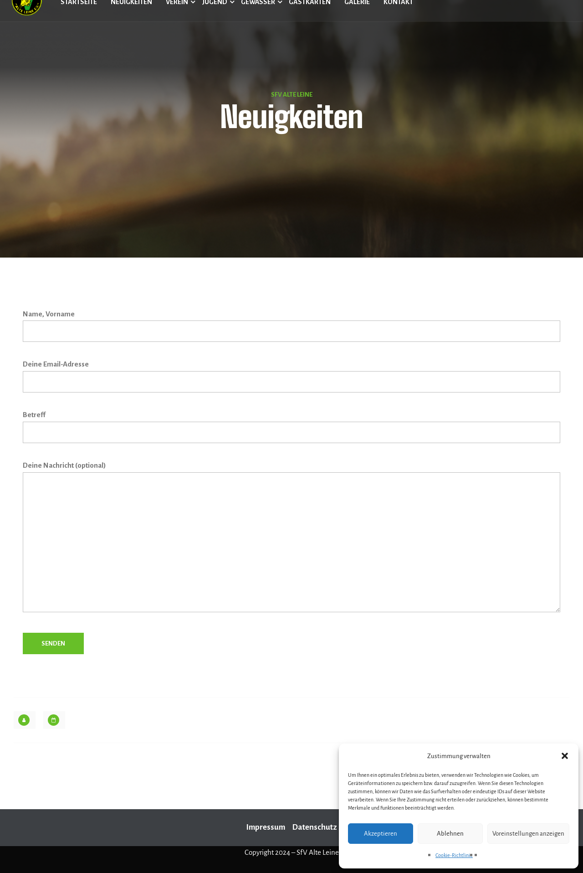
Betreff (291, 427)
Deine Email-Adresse (291, 376)
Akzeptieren (380, 833)
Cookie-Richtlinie (454, 855)
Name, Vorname (291, 326)
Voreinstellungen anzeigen (528, 833)
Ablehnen (450, 833)
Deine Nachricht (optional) (291, 539)
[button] (564, 755)
